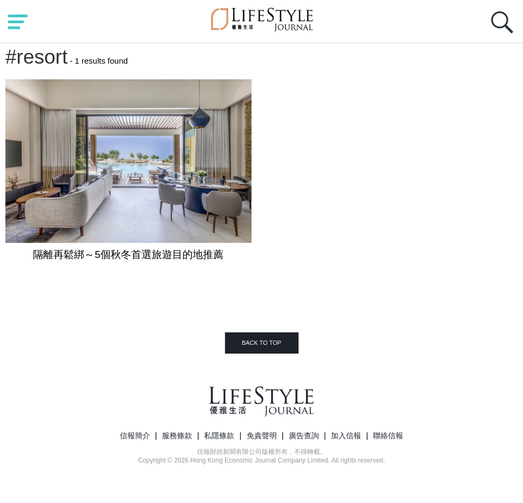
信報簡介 (135, 435)
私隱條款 (219, 435)
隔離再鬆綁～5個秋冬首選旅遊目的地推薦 (128, 254)
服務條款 (177, 435)
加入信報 (346, 435)
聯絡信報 (388, 435)
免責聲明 (262, 435)
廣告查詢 (304, 435)
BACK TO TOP (261, 342)
